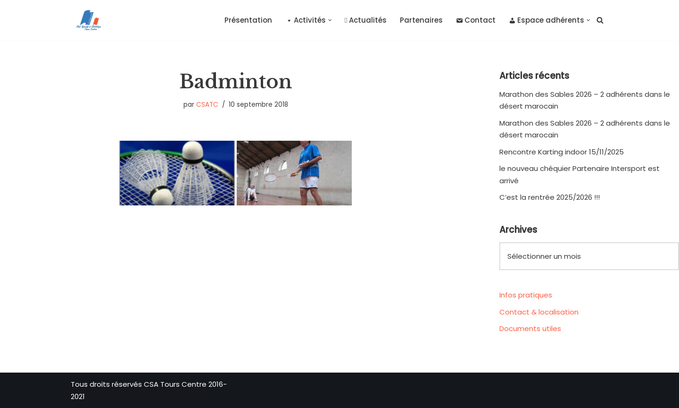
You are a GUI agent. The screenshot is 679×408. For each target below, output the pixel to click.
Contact (476, 20)
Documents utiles (530, 328)
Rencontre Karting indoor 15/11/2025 (561, 152)
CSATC (207, 104)
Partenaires (421, 20)
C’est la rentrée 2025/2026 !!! (549, 197)
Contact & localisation (539, 312)
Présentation (248, 20)
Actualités (365, 20)
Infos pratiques (525, 295)
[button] (330, 20)
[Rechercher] (600, 20)
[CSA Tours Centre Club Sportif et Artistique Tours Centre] (87, 20)
